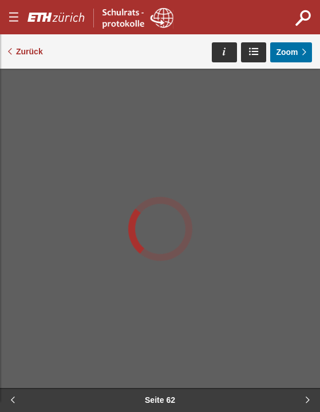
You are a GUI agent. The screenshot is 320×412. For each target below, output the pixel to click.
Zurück (29, 51)
